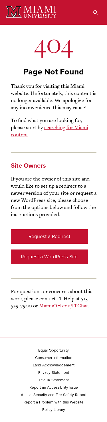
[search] (95, 12)
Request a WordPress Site (49, 257)
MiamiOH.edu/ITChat (63, 305)
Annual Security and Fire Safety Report (53, 395)
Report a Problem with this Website (53, 402)
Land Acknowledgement (53, 365)
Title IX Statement (53, 380)
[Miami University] (31, 12)
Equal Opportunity (53, 350)
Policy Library (53, 409)
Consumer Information (53, 358)
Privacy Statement (53, 372)
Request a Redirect (49, 237)
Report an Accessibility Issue (53, 387)
